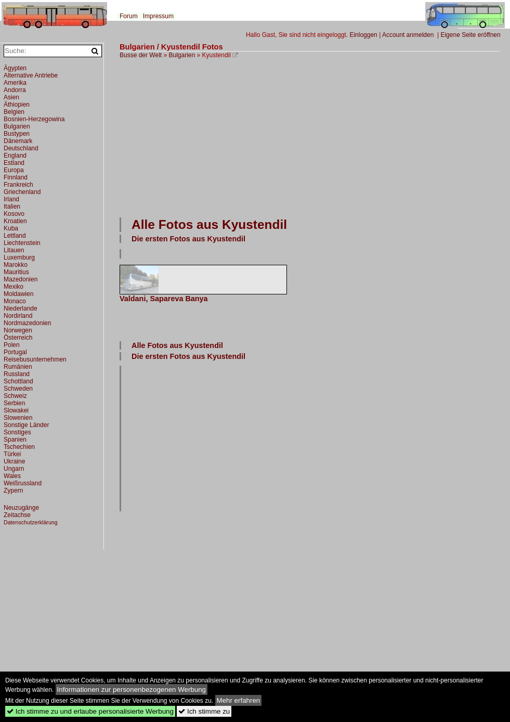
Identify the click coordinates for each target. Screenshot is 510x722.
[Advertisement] (236, 137)
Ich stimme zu (204, 711)
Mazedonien (20, 279)
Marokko (16, 264)
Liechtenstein (22, 243)
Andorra (15, 90)
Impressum (158, 16)
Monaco (15, 301)
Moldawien (18, 294)
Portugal (15, 352)
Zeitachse (17, 515)
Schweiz (15, 395)
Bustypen (17, 133)
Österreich (18, 337)
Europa (14, 170)
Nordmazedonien (27, 323)
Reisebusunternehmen (35, 359)
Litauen (14, 250)
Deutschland (21, 148)
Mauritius (16, 272)
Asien (11, 97)
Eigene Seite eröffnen (470, 34)
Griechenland (22, 192)
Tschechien (19, 446)
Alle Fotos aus (209, 224)
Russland (17, 374)
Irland (11, 199)
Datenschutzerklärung (31, 522)
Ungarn (14, 468)
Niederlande (20, 308)
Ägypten (15, 68)
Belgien (14, 111)
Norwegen (18, 330)
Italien (12, 206)
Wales (12, 476)
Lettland (15, 235)
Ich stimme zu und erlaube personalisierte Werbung (90, 711)
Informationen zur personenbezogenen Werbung (131, 689)
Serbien (14, 403)
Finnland (16, 177)
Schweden (18, 388)
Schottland (18, 381)
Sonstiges (17, 432)
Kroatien (15, 221)
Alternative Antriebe (31, 75)
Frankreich (18, 184)
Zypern (13, 490)
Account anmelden (408, 34)
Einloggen (363, 34)
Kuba (11, 228)
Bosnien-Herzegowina (34, 119)
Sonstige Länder (26, 425)
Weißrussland (23, 483)
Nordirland (18, 315)
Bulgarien (182, 55)
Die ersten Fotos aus (188, 239)
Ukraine (14, 461)
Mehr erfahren (238, 700)
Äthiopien (17, 104)
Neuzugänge (21, 507)
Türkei (12, 454)
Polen (12, 345)
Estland (14, 162)
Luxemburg (19, 257)
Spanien (15, 439)
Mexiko (13, 286)
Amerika (15, 82)
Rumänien (18, 366)
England (15, 155)
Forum (129, 16)
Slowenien (18, 417)
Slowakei (16, 410)
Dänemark (18, 141)
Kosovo (14, 213)
